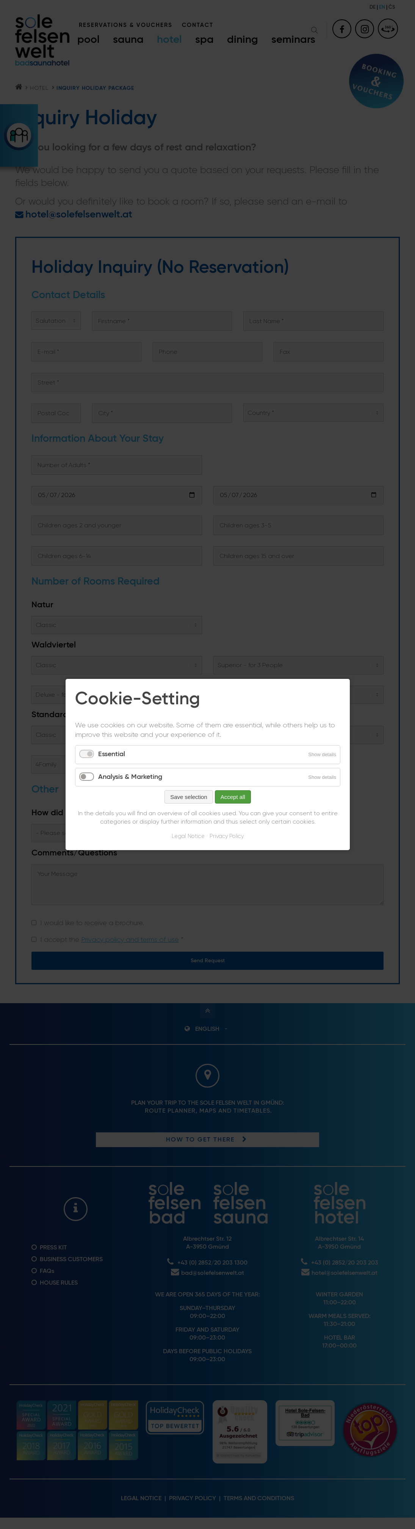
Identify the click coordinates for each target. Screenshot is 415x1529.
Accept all (232, 797)
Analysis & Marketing (130, 777)
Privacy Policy (227, 836)
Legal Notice (188, 836)
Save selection (188, 797)
